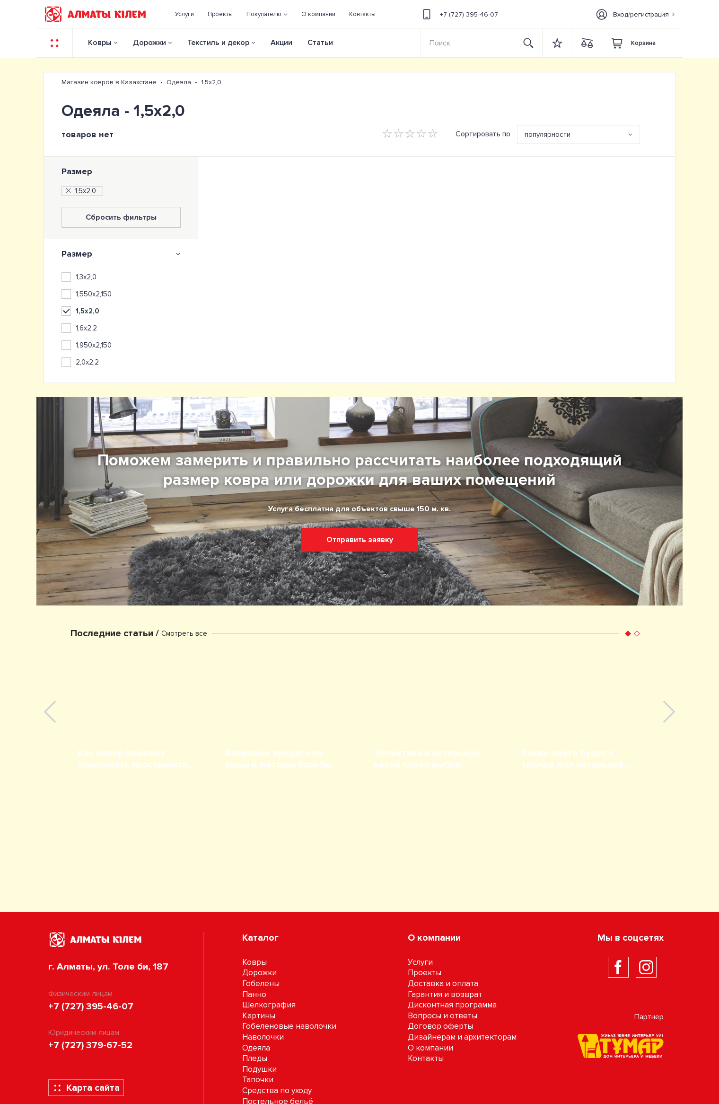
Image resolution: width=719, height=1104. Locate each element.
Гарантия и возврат (445, 994)
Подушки (259, 1069)
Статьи (320, 42)
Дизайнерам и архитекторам (462, 1037)
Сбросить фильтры (121, 217)
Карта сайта (86, 1088)
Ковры (100, 42)
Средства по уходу (277, 1090)
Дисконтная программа (452, 1005)
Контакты (426, 1058)
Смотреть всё (184, 633)
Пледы (254, 1058)
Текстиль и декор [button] (218, 42)
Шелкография (269, 1005)
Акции (281, 42)
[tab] (121, 253)
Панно (254, 994)
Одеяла (256, 1048)
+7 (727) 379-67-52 (90, 1045)
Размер (76, 171)
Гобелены (261, 983)
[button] (267, 14)
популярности (547, 134)
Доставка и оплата (443, 983)
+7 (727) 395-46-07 (459, 14)
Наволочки (263, 1037)
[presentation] (50, 712)
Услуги (420, 962)
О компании (430, 1048)
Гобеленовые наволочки (289, 1026)
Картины (258, 1016)
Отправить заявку (359, 539)
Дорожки (149, 42)
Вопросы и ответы (442, 1016)
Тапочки (257, 1080)
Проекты (424, 973)
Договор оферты (440, 1026)
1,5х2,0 (80, 191)
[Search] (468, 42)
